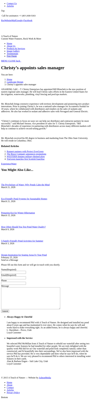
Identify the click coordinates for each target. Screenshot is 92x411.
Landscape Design (15, 82)
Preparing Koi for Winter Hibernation (18, 213)
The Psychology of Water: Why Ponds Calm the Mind (25, 185)
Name (8, 269)
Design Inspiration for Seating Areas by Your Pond (24, 255)
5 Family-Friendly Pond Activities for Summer (22, 241)
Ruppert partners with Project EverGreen (25, 151)
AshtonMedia (45, 382)
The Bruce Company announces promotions (26, 154)
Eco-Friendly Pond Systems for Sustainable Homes (24, 199)
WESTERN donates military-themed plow (26, 156)
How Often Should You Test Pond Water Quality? (23, 227)
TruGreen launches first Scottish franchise (26, 159)
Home (9, 79)
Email (8, 275)
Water (14, 164)
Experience (6, 164)
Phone (4, 280)
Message (5, 286)
